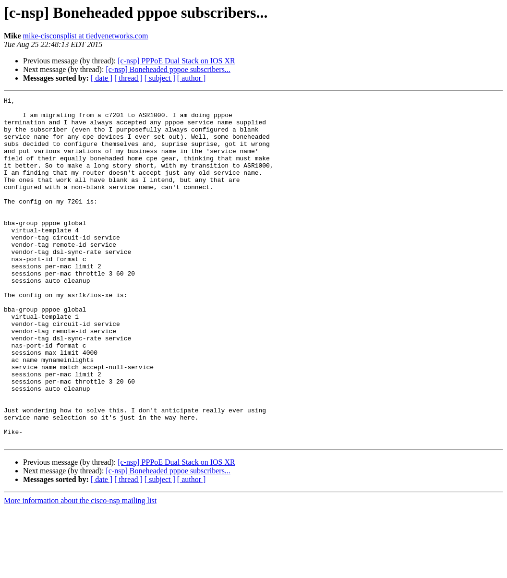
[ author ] (191, 78)
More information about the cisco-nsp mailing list (80, 570)
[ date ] (101, 78)
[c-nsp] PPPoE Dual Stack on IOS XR (176, 61)
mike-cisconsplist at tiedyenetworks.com (85, 36)
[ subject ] (160, 78)
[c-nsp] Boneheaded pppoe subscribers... (168, 69)
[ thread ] (128, 78)
